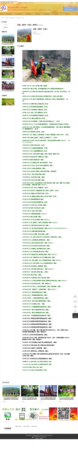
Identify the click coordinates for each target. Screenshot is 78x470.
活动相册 (24, 14)
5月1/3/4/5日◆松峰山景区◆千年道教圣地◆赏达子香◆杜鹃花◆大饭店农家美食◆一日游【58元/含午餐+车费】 (8, 90)
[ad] (39, 419)
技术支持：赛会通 (39, 438)
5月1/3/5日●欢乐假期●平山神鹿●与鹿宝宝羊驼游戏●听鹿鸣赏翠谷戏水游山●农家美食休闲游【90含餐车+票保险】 (8, 79)
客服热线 (75, 306)
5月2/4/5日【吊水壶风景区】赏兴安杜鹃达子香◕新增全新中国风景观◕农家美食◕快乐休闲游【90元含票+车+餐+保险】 (8, 55)
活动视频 (33, 14)
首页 (5, 14)
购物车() (75, 296)
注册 (76, 2)
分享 (75, 311)
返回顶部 (75, 316)
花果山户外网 (18, 426)
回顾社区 (42, 14)
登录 (71, 2)
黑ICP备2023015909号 (22, 1)
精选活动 (14, 14)
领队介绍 (12, 17)
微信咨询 (75, 301)
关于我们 (73, 14)
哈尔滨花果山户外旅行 (18, 7)
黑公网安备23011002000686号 (39, 437)
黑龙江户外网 (26, 426)
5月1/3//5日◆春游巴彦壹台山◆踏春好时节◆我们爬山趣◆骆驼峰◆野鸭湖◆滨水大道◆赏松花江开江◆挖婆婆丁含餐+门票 (8, 67)
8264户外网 (34, 426)
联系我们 (6, 27)
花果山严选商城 (62, 14)
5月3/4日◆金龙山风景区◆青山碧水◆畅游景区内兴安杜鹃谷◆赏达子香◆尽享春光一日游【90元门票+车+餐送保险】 (8, 43)
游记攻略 (51, 14)
